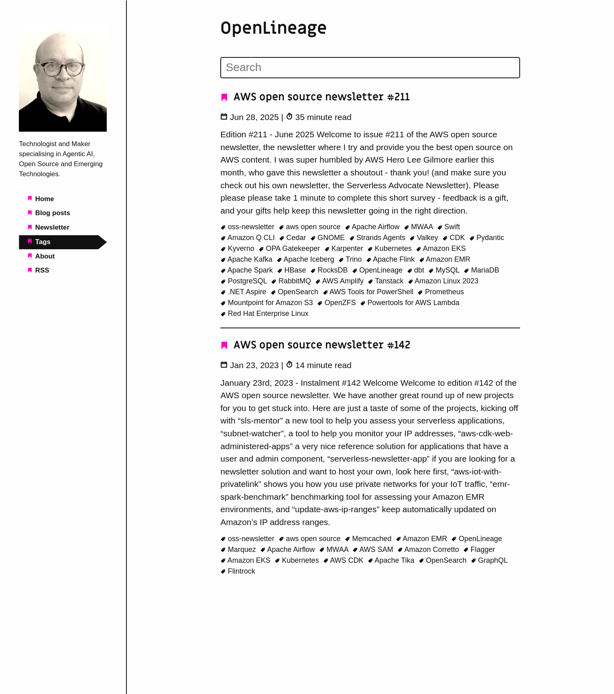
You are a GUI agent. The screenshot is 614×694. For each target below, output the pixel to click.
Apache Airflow (373, 226)
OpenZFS (337, 302)
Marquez (239, 549)
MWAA (419, 226)
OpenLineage (378, 270)
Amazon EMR (445, 259)
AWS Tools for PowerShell (369, 291)
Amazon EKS (441, 248)
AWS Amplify (340, 281)
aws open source (311, 226)
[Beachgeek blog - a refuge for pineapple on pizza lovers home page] (63, 129)
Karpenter (345, 248)
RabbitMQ (292, 281)
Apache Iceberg (306, 259)
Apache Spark (247, 270)
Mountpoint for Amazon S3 (267, 302)
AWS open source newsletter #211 (315, 97)
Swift (448, 226)
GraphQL (489, 560)
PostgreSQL (244, 281)
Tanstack (386, 281)
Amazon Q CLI (248, 237)
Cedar (293, 237)
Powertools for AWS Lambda (409, 302)
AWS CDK (344, 560)
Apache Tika (392, 560)
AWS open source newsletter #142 (315, 345)
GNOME (328, 237)
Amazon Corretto (429, 549)
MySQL (445, 270)
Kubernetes (390, 248)
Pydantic (486, 237)
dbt (417, 270)
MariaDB (481, 270)
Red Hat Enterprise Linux (264, 313)
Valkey (424, 237)
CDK (454, 237)
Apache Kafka (247, 259)
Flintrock (237, 570)
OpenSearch (295, 291)
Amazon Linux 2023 (443, 281)
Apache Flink (391, 259)
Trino (351, 259)
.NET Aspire (244, 291)
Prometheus (440, 291)
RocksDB (330, 270)
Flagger (479, 549)
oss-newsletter (248, 226)
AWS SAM (373, 549)
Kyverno (238, 248)
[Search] (370, 67)
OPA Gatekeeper (290, 248)
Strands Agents (378, 237)
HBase (292, 270)
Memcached (369, 538)
